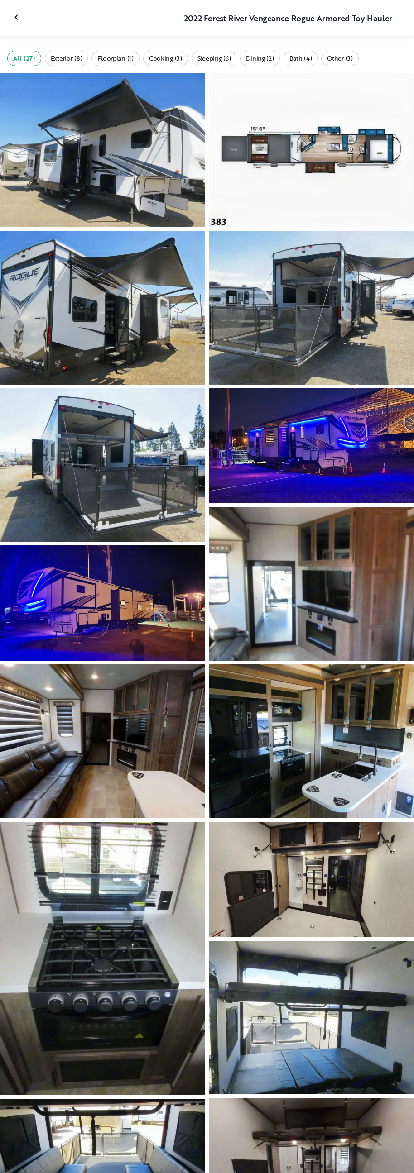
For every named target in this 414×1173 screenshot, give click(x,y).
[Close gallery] (17, 17)
